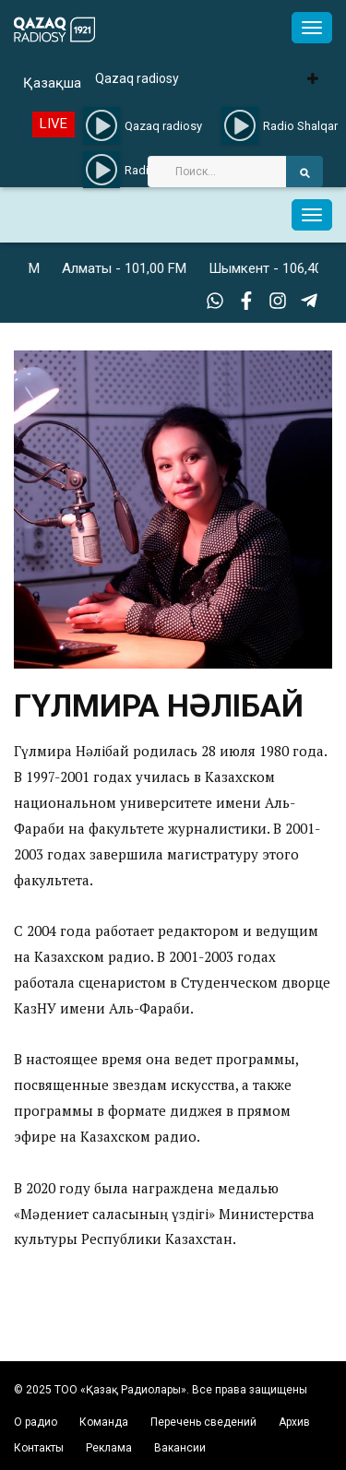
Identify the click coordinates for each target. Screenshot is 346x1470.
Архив (294, 1422)
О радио (35, 1422)
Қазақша (52, 83)
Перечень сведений (203, 1422)
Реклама (109, 1447)
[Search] (217, 171)
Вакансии (180, 1447)
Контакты (39, 1447)
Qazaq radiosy (137, 78)
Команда (103, 1422)
